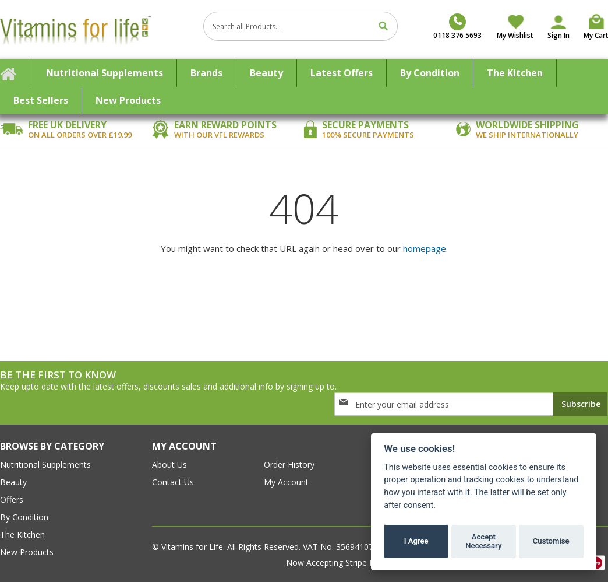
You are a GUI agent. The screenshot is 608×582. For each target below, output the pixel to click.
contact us (173, 482)
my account (286, 482)
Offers (11, 499)
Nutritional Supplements (45, 464)
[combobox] (300, 26)
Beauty (13, 482)
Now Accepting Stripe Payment (345, 562)
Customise (551, 541)
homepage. (425, 248)
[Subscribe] (580, 404)
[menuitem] (105, 73)
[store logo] (97, 30)
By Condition (24, 517)
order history (289, 464)
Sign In (558, 35)
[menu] (304, 86)
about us (169, 464)
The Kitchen (22, 534)
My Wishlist (515, 35)
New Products (27, 552)
